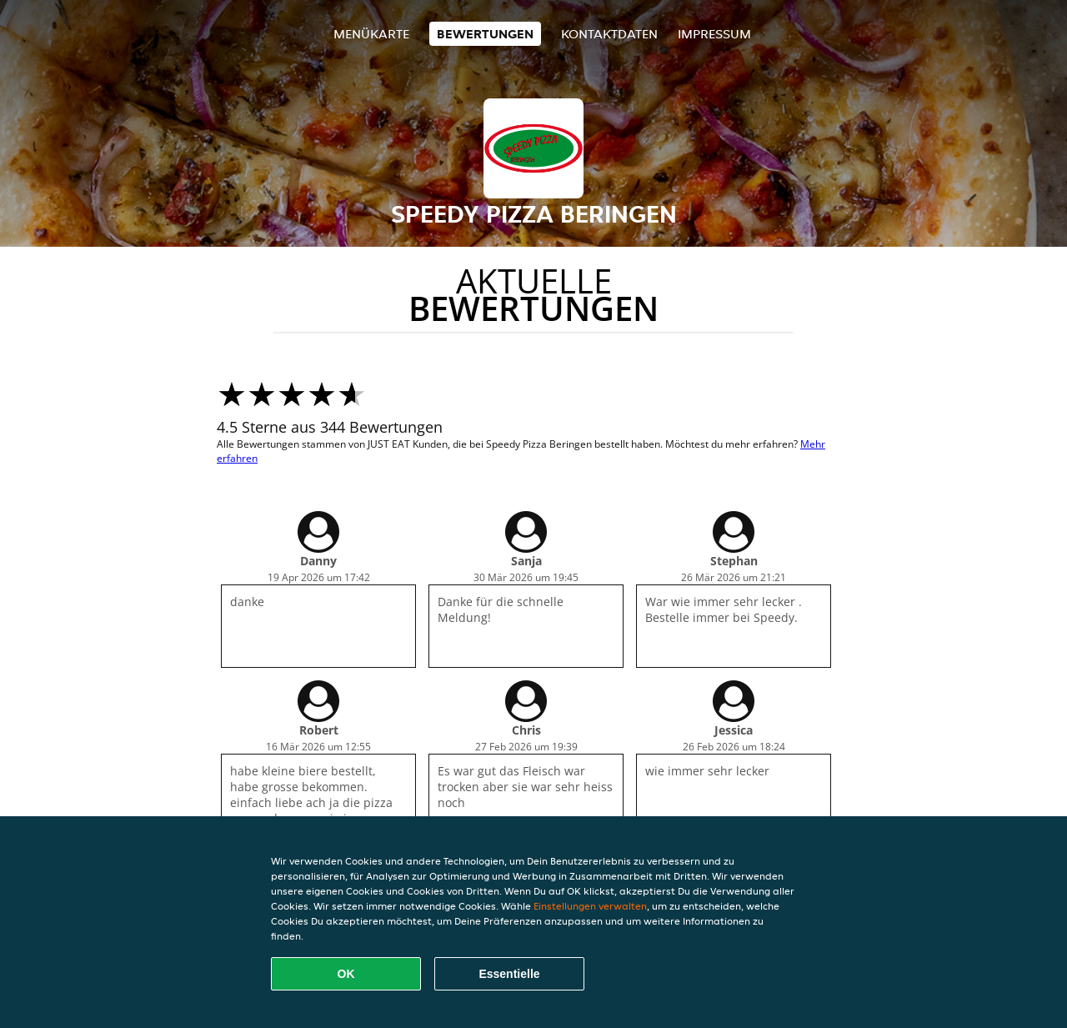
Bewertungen (485, 34)
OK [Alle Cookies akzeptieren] (346, 973)
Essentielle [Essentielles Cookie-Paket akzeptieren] (508, 973)
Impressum (714, 34)
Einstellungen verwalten (590, 906)
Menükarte (371, 34)
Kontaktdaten (609, 34)
